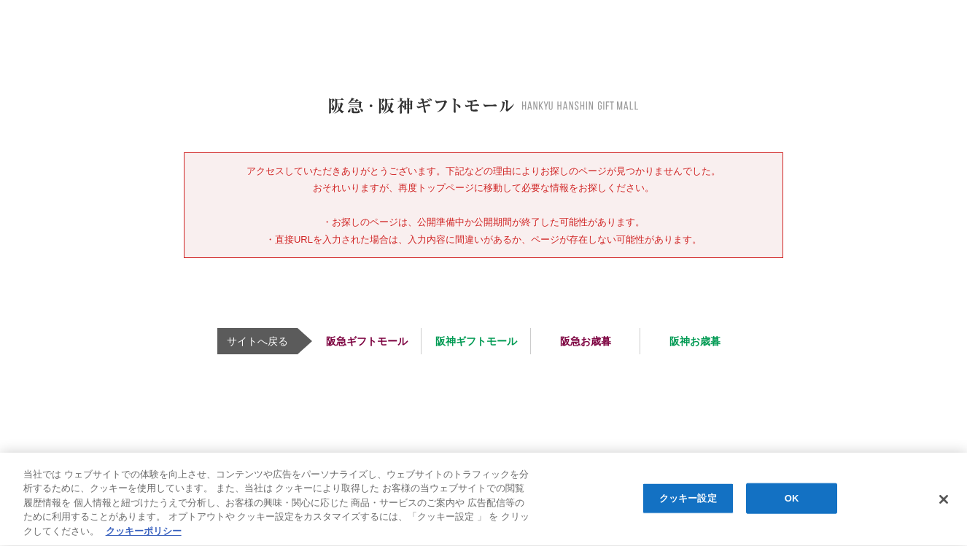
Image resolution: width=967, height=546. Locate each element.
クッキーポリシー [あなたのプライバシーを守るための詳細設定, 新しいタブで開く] (144, 531)
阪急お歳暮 (585, 341)
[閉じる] (944, 500)
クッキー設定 (688, 499)
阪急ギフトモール (367, 341)
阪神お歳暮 (695, 341)
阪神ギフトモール (476, 341)
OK (792, 499)
